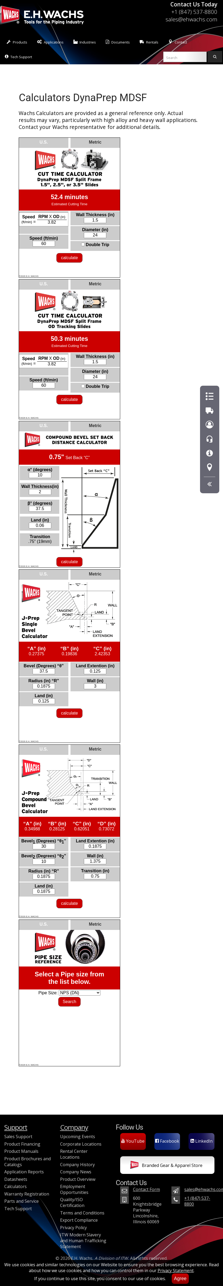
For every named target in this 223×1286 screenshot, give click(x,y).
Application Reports (24, 1172)
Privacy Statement (176, 1270)
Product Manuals (21, 1151)
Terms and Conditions (82, 1213)
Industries (84, 42)
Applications (50, 42)
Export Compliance (79, 1220)
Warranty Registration (26, 1194)
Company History (77, 1164)
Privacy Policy (73, 1227)
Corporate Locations (80, 1144)
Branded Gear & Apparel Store (166, 1165)
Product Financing (22, 1144)
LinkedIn (201, 1141)
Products (17, 42)
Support (15, 1127)
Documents (118, 42)
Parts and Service (21, 1201)
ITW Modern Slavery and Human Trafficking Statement (83, 1240)
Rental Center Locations (74, 1154)
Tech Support (18, 56)
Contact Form (146, 1189)
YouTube (132, 1141)
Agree (180, 1278)
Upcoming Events (77, 1136)
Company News (75, 1172)
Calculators (15, 1186)
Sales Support (18, 1136)
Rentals (149, 42)
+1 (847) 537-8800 (194, 11)
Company (74, 1127)
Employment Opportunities (74, 1189)
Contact (177, 42)
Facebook (167, 1141)
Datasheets (15, 1179)
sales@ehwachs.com (191, 19)
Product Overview (77, 1179)
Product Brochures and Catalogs (27, 1161)
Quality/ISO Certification (72, 1202)
